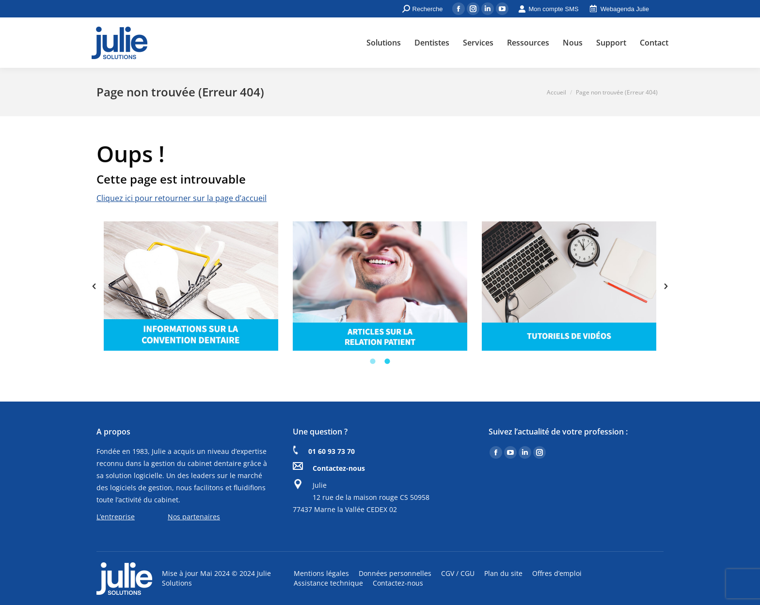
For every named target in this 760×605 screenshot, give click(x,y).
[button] (94, 286)
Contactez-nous (339, 468)
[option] (191, 286)
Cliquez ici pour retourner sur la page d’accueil (181, 198)
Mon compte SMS (548, 9)
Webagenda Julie (618, 9)
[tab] (373, 360)
